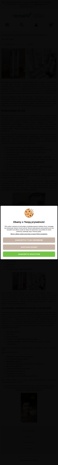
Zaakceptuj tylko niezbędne (29, 240)
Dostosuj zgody (29, 247)
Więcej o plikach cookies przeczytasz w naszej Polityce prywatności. (28, 234)
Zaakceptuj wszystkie (29, 254)
